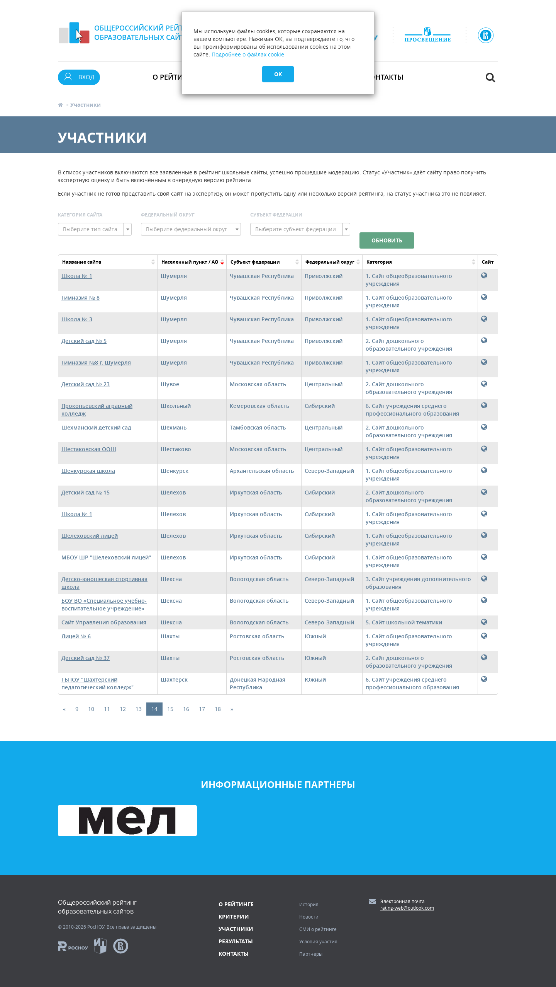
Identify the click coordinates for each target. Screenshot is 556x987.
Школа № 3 (76, 319)
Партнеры (310, 954)
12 (123, 709)
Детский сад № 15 (85, 492)
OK (278, 74)
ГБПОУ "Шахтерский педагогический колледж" (97, 683)
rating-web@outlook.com (407, 908)
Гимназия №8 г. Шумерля (96, 362)
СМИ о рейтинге (318, 929)
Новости (309, 917)
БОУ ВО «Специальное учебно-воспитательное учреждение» (104, 604)
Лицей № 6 (76, 636)
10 (91, 709)
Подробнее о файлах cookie (248, 54)
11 (107, 709)
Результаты (236, 941)
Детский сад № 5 (84, 340)
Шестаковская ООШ (88, 449)
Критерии (234, 916)
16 (186, 709)
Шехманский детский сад (96, 427)
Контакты (384, 77)
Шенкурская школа (88, 470)
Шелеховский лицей (89, 535)
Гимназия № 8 (80, 297)
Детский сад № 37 (85, 657)
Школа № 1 (76, 276)
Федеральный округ (168, 214)
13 (139, 709)
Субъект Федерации (276, 214)
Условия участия (318, 941)
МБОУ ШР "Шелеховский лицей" (106, 557)
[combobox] (95, 229)
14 (154, 709)
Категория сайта (80, 214)
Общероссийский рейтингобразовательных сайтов (146, 32)
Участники (236, 928)
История (309, 904)
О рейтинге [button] (174, 77)
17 (202, 709)
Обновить (386, 240)
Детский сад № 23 (85, 384)
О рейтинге (236, 904)
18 (218, 709)
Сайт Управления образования (103, 622)
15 (170, 709)
